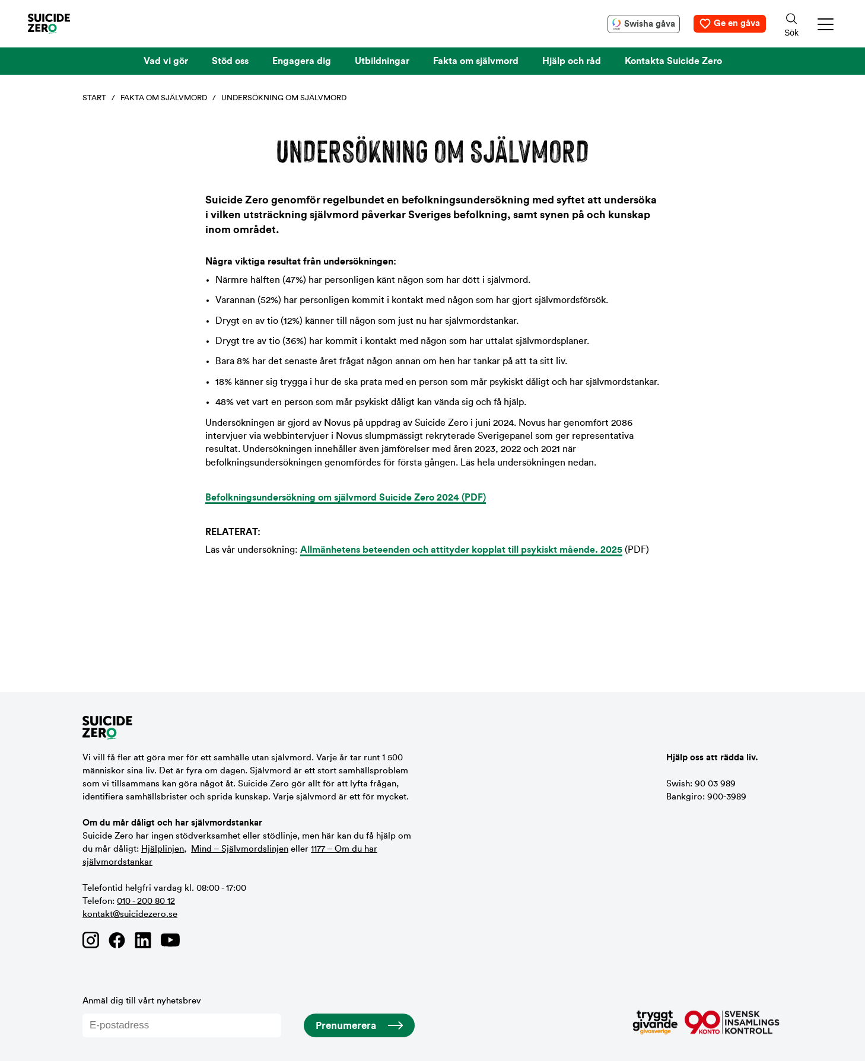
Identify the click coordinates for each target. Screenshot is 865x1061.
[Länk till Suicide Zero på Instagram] (90, 940)
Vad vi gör (166, 61)
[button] (826, 24)
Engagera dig (301, 61)
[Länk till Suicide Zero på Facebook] (117, 940)
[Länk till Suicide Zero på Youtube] (170, 940)
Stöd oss (230, 61)
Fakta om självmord (476, 61)
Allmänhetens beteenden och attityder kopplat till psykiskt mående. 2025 (461, 550)
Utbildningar (382, 61)
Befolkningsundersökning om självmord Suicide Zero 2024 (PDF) (345, 497)
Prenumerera (346, 1026)
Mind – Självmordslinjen (239, 849)
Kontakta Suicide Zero (673, 61)
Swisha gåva (649, 24)
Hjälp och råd (571, 61)
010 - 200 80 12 (146, 901)
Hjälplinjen (162, 849)
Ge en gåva (737, 23)
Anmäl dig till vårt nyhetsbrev (181, 1016)
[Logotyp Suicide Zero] (66, 24)
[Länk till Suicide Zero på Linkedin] (143, 940)
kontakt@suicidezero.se (129, 914)
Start (94, 97)
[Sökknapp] (791, 24)
